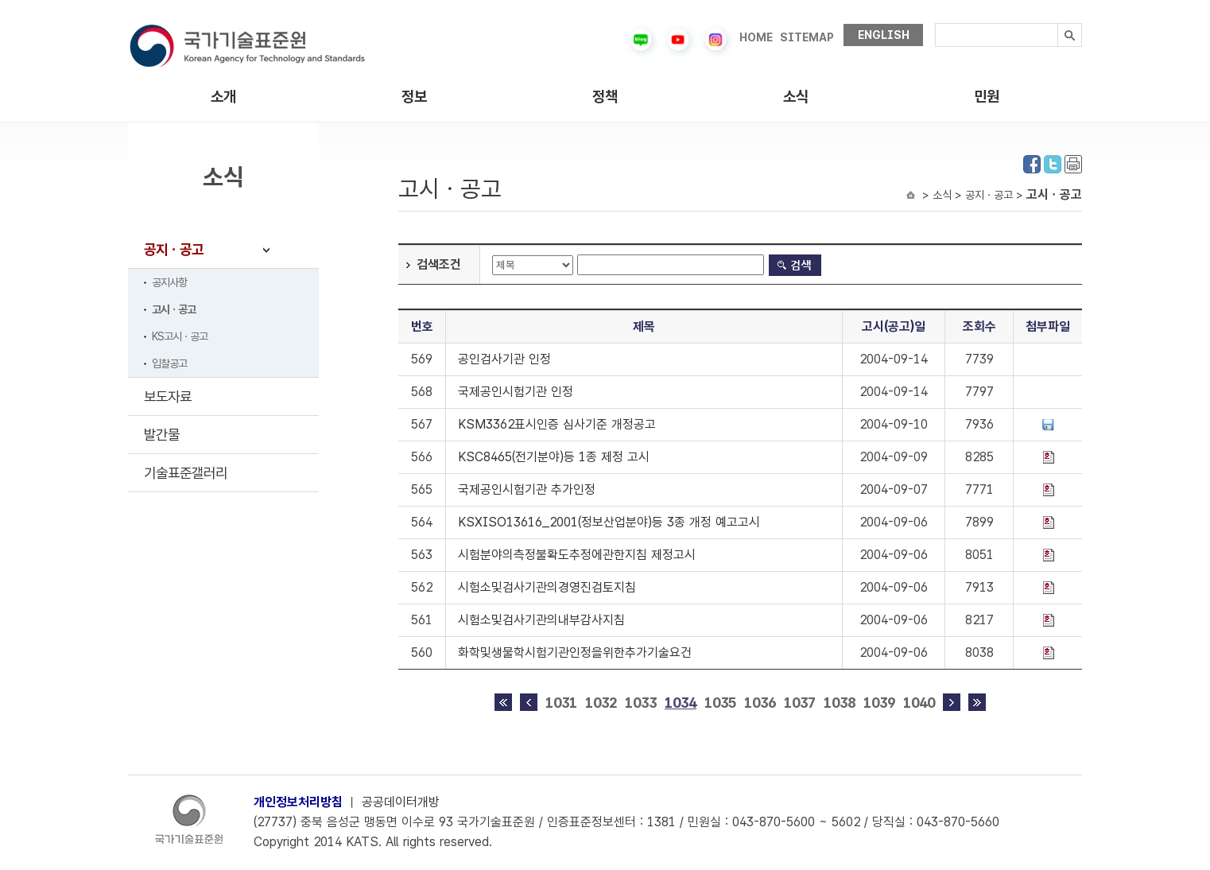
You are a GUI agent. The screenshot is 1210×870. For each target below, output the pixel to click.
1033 (641, 702)
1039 (879, 702)
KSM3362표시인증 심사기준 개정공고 (557, 424)
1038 (839, 702)
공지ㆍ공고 (174, 249)
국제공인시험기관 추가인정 (526, 489)
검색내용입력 (935, 23)
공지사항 (169, 282)
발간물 (162, 434)
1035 (720, 702)
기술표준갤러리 (185, 472)
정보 (414, 96)
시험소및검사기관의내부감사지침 (541, 619)
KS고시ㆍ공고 (179, 336)
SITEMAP (807, 37)
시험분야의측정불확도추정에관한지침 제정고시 (577, 554)
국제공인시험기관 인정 (515, 391)
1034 (680, 702)
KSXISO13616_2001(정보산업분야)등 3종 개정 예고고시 (609, 522)
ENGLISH (883, 35)
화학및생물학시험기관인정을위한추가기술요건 (575, 652)
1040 (919, 702)
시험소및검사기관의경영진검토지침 (547, 587)
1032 (601, 702)
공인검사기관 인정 (504, 359)
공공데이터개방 (401, 802)
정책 (605, 96)
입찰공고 (169, 363)
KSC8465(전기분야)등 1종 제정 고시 (554, 456)
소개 (223, 96)
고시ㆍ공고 (174, 309)
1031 (561, 702)
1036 (760, 702)
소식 (796, 96)
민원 (986, 96)
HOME (756, 37)
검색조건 (439, 264)
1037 (800, 702)
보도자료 (168, 396)
